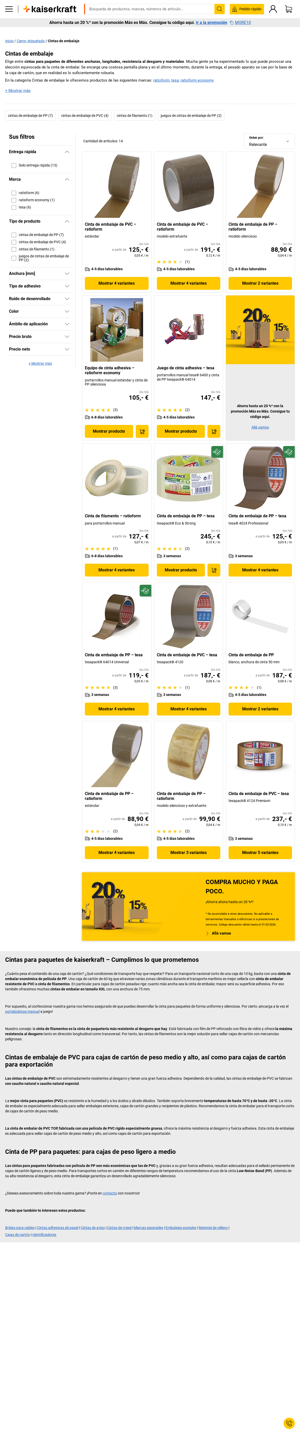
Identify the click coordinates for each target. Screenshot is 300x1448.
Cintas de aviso (93, 1228)
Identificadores (44, 1235)
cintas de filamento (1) (134, 116)
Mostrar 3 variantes (188, 852)
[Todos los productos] (9, 17)
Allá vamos (260, 427)
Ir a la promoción (211, 30)
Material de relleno (213, 1228)
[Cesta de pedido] (288, 16)
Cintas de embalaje (63, 41)
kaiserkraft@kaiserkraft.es (232, 4)
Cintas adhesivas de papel (57, 1228)
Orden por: (256, 137)
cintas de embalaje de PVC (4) (84, 116)
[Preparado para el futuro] (217, 452)
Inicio (9, 41)
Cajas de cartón (17, 1235)
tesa (175, 80)
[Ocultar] (67, 152)
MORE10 (240, 30)
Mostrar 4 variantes (116, 283)
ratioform (161, 80)
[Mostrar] (67, 274)
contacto (110, 1193)
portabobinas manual (22, 1011)
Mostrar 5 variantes (260, 852)
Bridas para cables (20, 1228)
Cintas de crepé (119, 1228)
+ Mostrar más (18, 90)
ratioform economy (196, 80)
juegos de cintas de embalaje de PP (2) (191, 116)
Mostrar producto (109, 431)
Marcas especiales (148, 1228)
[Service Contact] (289, 1423)
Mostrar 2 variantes (260, 283)
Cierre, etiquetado (31, 41)
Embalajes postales (181, 1228)
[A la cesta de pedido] (142, 431)
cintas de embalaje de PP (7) (30, 116)
